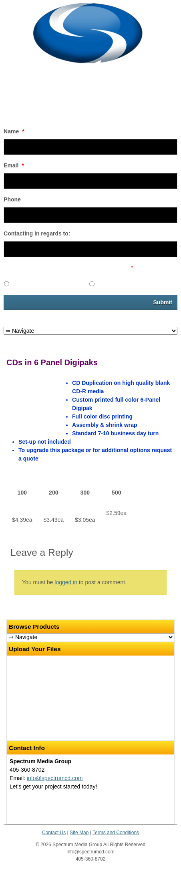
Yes (16, 283)
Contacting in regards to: (37, 233)
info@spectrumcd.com (54, 778)
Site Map (79, 832)
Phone (12, 199)
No (101, 283)
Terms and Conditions (116, 832)
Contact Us (54, 832)
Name (14, 131)
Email (14, 165)
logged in (65, 582)
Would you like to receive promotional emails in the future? (68, 268)
